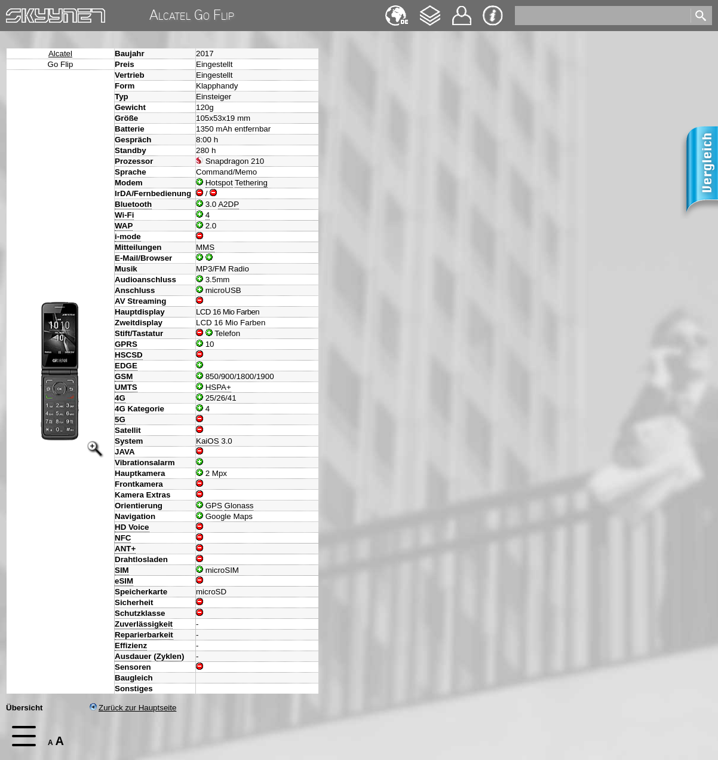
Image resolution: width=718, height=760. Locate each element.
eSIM (124, 580)
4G (120, 397)
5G (120, 419)
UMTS (126, 387)
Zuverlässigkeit (144, 623)
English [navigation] (396, 9)
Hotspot (219, 182)
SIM (122, 570)
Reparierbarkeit (144, 634)
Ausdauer (133, 656)
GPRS (126, 344)
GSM (124, 376)
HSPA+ (218, 387)
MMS (205, 247)
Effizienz (131, 645)
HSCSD (129, 354)
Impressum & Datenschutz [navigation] (493, 15)
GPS (213, 505)
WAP (124, 225)
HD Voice (132, 527)
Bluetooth (133, 204)
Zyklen (169, 656)
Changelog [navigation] (430, 9)
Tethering (251, 182)
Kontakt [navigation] (461, 10)
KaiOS (207, 441)
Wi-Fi (124, 214)
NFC (123, 537)
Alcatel (60, 53)
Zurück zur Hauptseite (133, 707)
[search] (602, 15)
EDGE (126, 365)
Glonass (239, 505)
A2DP (228, 204)
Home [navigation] (16, 12)
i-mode (128, 236)
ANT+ (125, 548)
